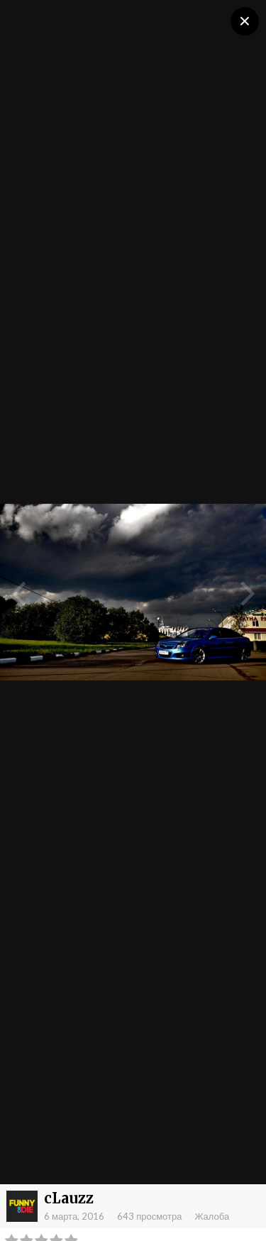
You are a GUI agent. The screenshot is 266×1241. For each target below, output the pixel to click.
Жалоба (211, 1216)
